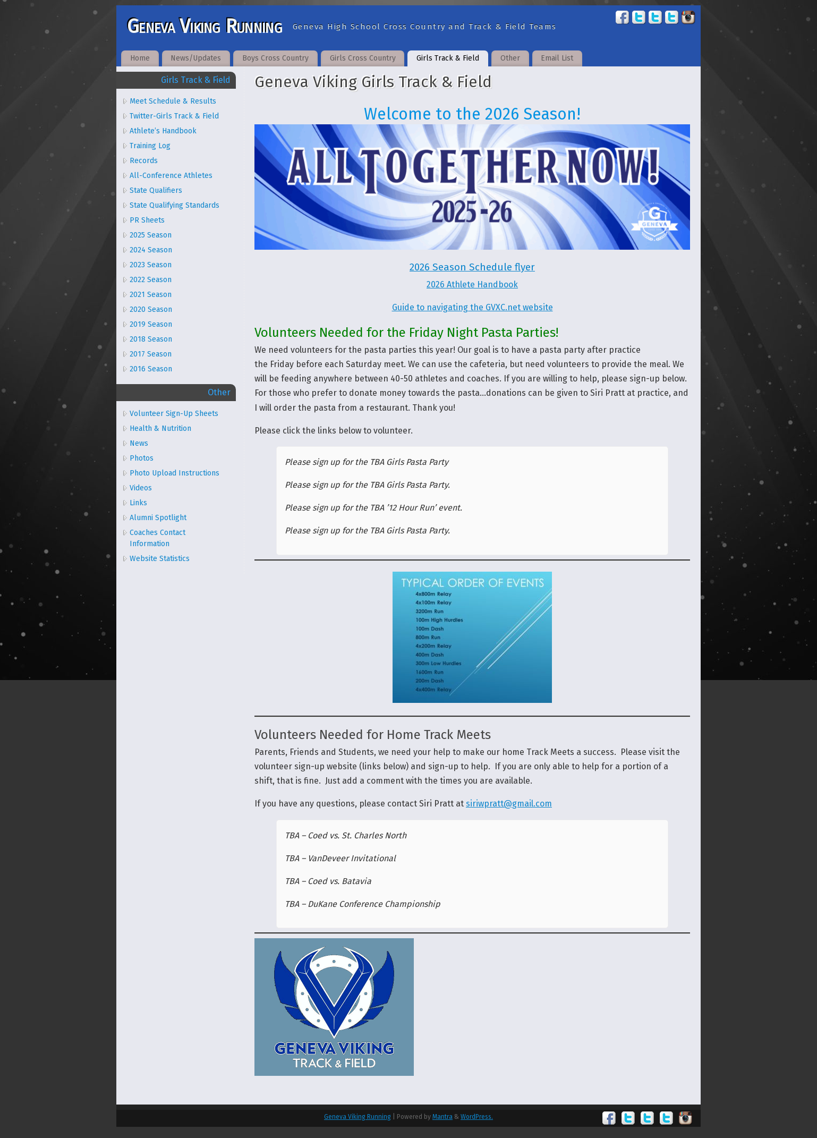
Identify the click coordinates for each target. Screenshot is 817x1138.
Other (510, 58)
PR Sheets (147, 220)
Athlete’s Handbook (163, 130)
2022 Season (151, 279)
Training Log (150, 145)
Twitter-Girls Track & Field (174, 116)
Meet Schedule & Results (173, 101)
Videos (141, 487)
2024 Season (151, 249)
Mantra (442, 1116)
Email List (557, 58)
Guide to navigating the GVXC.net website (472, 307)
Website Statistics (160, 558)
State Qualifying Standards (174, 205)
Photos (142, 458)
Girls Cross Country (363, 58)
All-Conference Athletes (171, 175)
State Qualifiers (156, 190)
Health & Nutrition (160, 428)
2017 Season (151, 354)
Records (144, 160)
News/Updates (196, 58)
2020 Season (151, 309)
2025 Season (151, 235)
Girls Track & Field (447, 58)
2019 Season (151, 324)
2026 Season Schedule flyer (472, 267)
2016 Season (151, 368)
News (139, 443)
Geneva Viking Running (204, 26)
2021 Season (151, 294)
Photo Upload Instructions (174, 473)
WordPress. (477, 1116)
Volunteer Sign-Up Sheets (174, 413)
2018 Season (151, 339)
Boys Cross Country (275, 58)
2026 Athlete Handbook (472, 284)
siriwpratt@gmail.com (509, 804)
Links (138, 502)
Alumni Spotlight (158, 517)
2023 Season (151, 264)
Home (140, 58)
